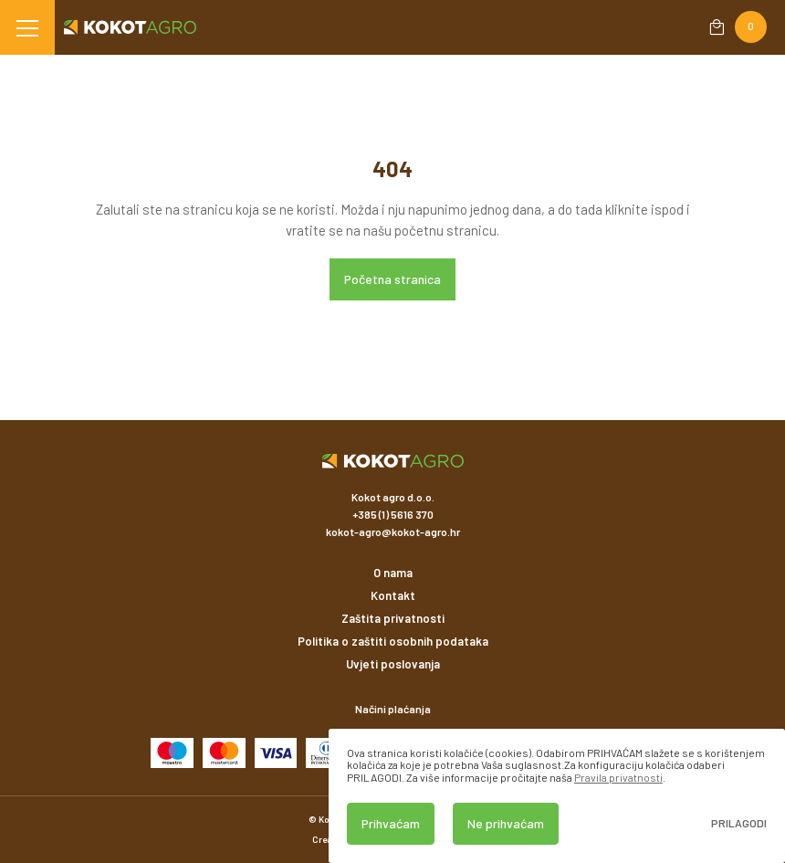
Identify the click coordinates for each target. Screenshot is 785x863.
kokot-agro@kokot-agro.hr (393, 531)
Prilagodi (739, 823)
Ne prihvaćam (505, 823)
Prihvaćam (390, 823)
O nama (393, 572)
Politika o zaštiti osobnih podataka (393, 641)
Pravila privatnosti (618, 777)
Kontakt (393, 595)
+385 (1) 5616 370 (393, 514)
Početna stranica (392, 279)
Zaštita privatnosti (393, 618)
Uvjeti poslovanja (393, 664)
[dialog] (557, 796)
